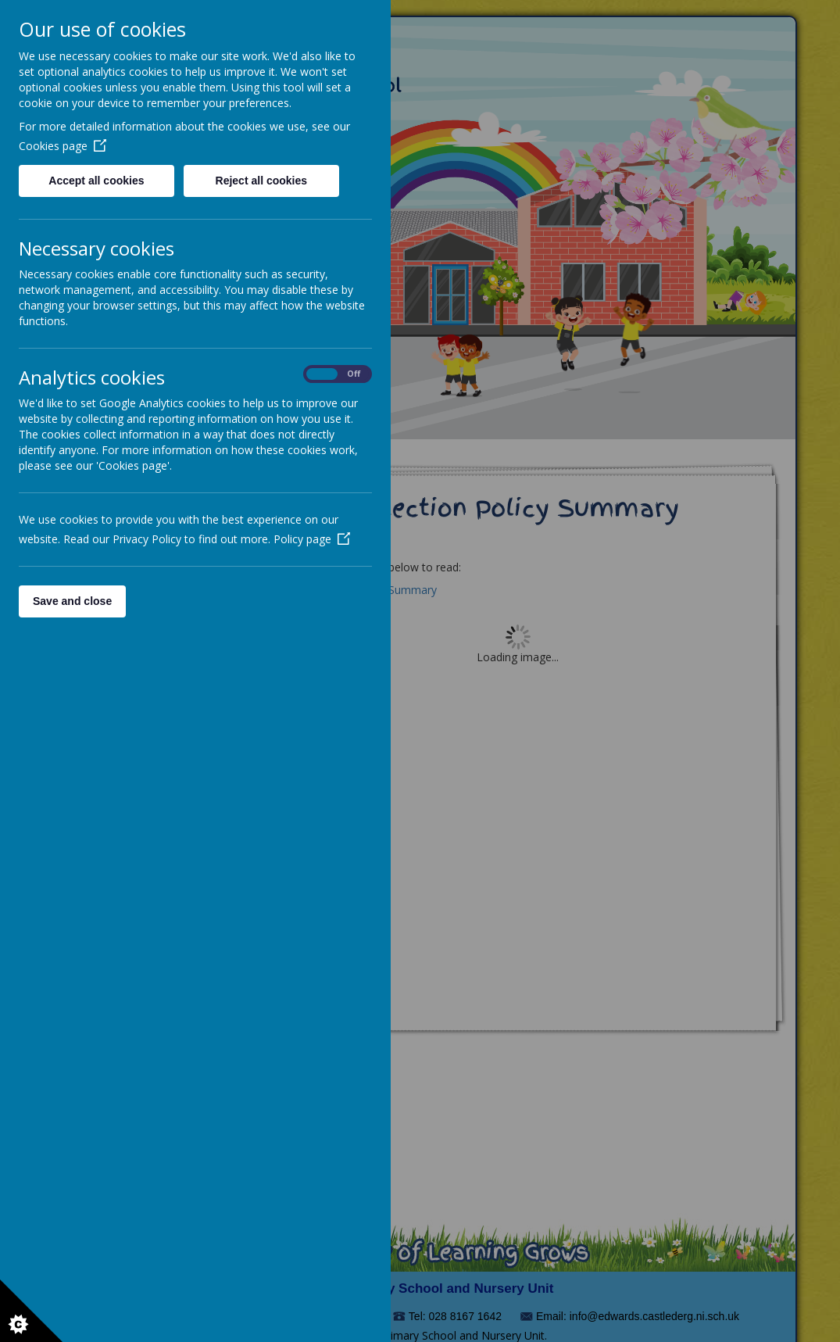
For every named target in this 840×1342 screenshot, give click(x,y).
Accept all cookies (96, 180)
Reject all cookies (262, 180)
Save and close (72, 601)
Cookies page (62, 145)
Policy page (311, 538)
